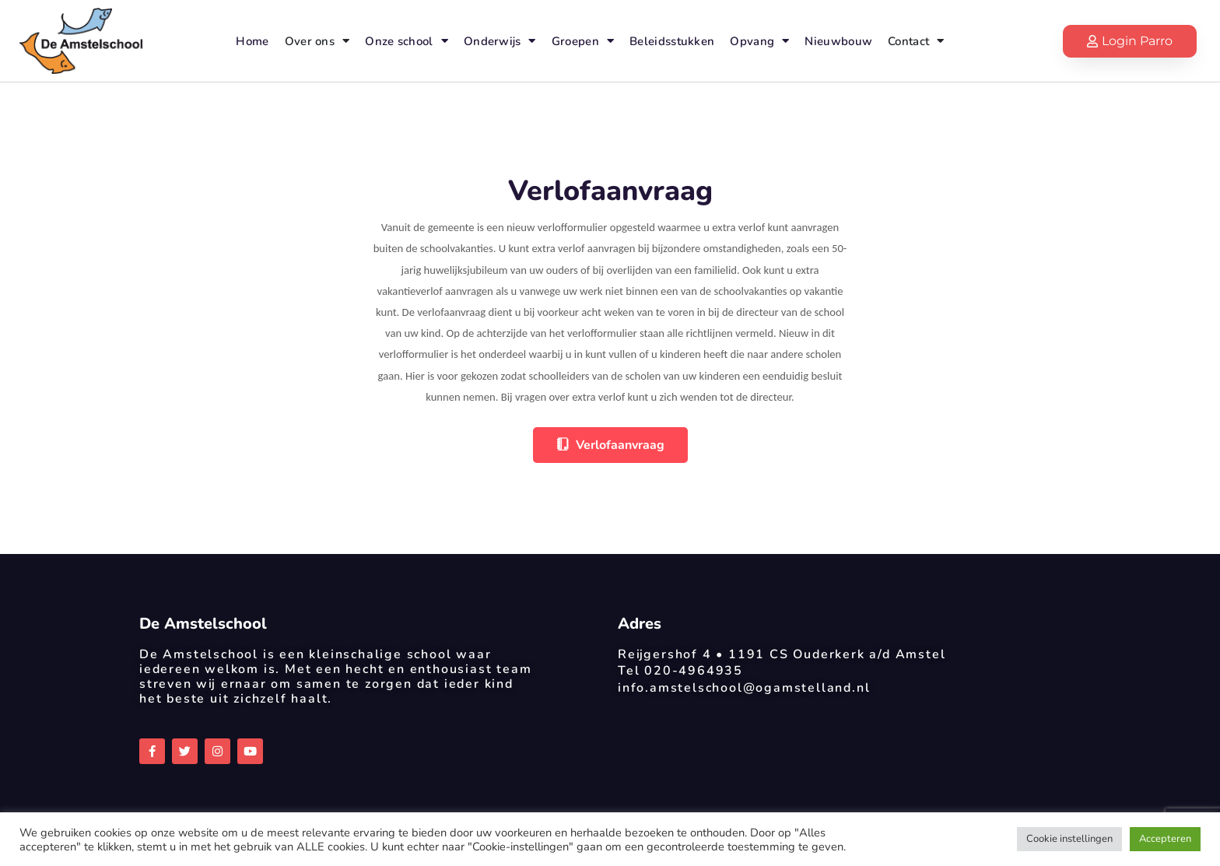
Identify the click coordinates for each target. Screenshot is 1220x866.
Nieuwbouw (838, 41)
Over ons (317, 40)
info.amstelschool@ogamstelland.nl (744, 687)
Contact (916, 40)
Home (252, 41)
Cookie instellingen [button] (1069, 839)
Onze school (406, 40)
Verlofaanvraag (610, 444)
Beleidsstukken (671, 41)
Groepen (583, 40)
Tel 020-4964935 (680, 670)
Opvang (759, 40)
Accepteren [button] (1165, 839)
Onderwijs (500, 40)
